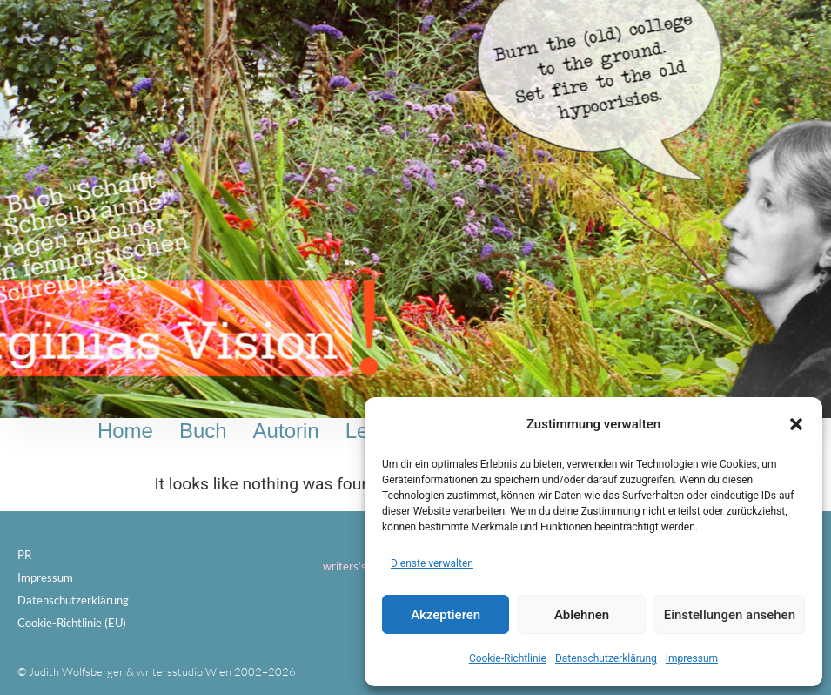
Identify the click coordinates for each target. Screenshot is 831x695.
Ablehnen (581, 615)
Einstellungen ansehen (729, 615)
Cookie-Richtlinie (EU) (71, 623)
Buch (203, 430)
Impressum (692, 658)
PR (24, 555)
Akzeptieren (445, 615)
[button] (796, 424)
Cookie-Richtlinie (507, 658)
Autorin (286, 430)
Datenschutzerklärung (606, 658)
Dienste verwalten (432, 563)
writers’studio (357, 566)
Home (125, 430)
